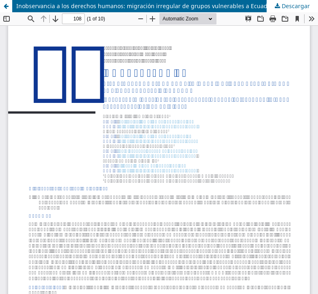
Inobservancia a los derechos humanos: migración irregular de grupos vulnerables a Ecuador (144, 6)
